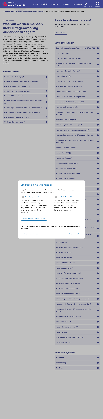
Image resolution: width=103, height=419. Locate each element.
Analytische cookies (65, 197)
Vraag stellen (77, 4)
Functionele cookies (32, 197)
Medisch (44, 4)
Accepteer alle (74, 234)
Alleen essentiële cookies (32, 234)
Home (35, 4)
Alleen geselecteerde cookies (34, 218)
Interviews (65, 4)
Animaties (54, 4)
